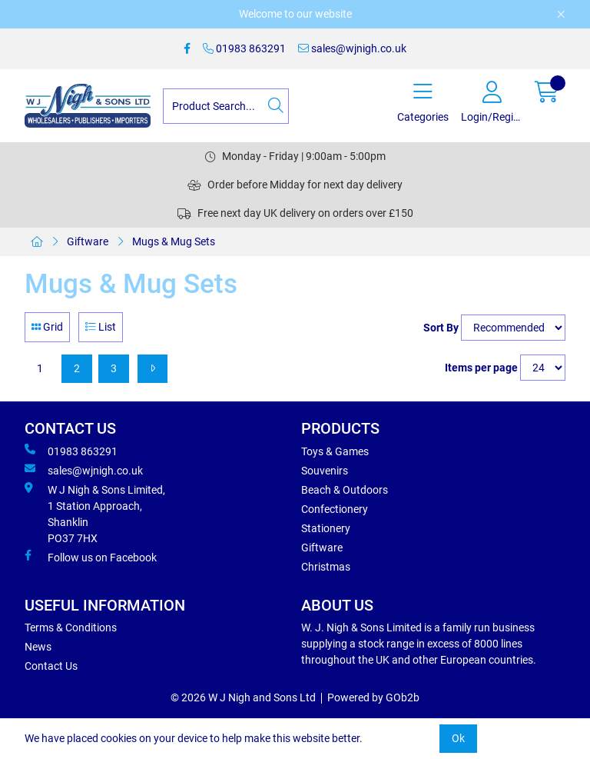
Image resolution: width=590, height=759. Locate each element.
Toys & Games (335, 451)
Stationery (325, 528)
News (38, 647)
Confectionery (334, 509)
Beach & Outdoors (344, 490)
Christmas (325, 567)
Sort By (441, 327)
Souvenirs (324, 470)
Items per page (481, 367)
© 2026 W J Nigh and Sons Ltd (243, 697)
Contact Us (51, 666)
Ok (458, 738)
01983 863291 (244, 48)
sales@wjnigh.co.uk (352, 48)
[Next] (152, 369)
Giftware (87, 241)
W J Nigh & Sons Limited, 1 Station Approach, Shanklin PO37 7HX (95, 513)
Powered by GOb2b (373, 697)
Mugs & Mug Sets (173, 241)
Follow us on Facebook (91, 557)
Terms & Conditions (71, 627)
